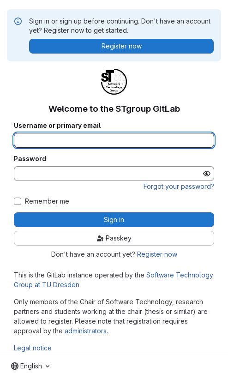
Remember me (47, 201)
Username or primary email (57, 125)
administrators (86, 331)
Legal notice (33, 348)
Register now (157, 254)
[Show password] (206, 173)
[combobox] (30, 366)
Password (30, 158)
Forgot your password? (179, 186)
